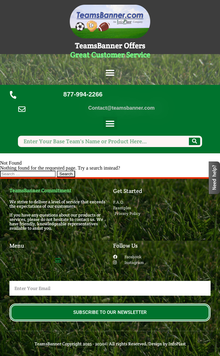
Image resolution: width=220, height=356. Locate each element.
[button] (110, 73)
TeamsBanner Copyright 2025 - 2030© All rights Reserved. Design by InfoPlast (110, 344)
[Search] (194, 141)
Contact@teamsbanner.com (121, 108)
